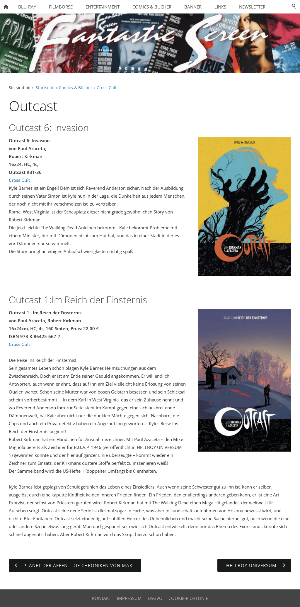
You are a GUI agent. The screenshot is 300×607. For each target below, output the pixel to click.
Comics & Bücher (75, 87)
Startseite (45, 87)
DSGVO (155, 598)
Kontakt (101, 598)
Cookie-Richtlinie (188, 598)
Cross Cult (107, 87)
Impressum (129, 598)
